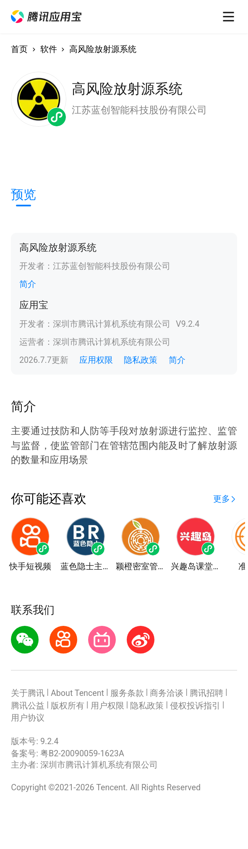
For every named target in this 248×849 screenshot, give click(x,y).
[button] (46, 16)
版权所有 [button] (67, 706)
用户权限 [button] (107, 706)
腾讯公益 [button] (27, 706)
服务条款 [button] (127, 693)
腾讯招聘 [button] (206, 693)
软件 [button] (48, 49)
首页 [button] (19, 49)
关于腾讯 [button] (27, 693)
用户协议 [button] (27, 718)
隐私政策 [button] (140, 360)
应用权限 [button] (96, 360)
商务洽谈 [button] (166, 693)
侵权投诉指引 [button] (195, 706)
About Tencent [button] (77, 693)
